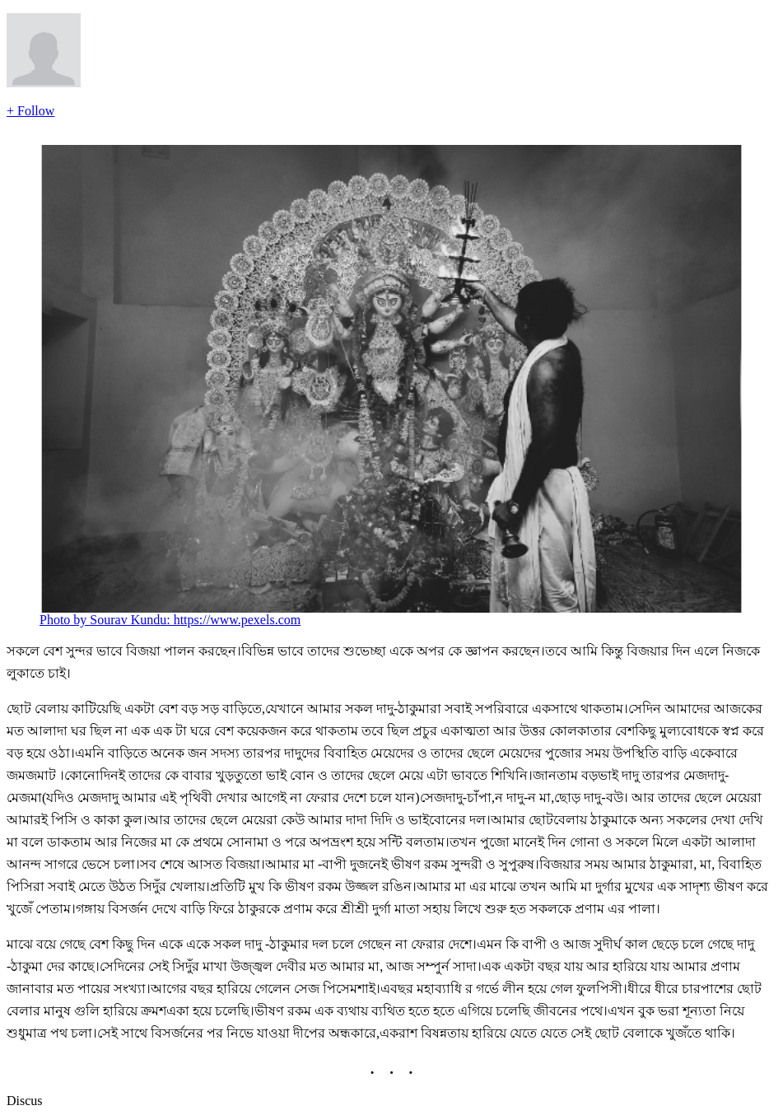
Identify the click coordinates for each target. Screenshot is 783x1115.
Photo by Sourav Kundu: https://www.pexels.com (170, 620)
